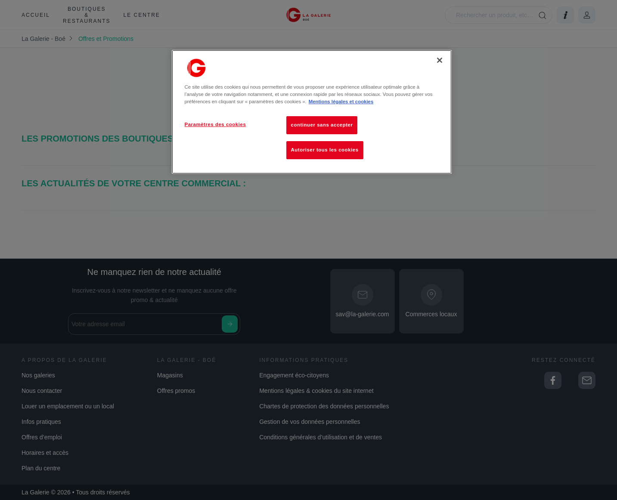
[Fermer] (439, 60)
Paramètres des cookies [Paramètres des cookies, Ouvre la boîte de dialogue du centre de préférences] (215, 124)
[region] (312, 112)
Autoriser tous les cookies (325, 149)
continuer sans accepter (322, 124)
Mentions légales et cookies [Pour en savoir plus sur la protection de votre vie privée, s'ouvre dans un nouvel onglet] (341, 101)
